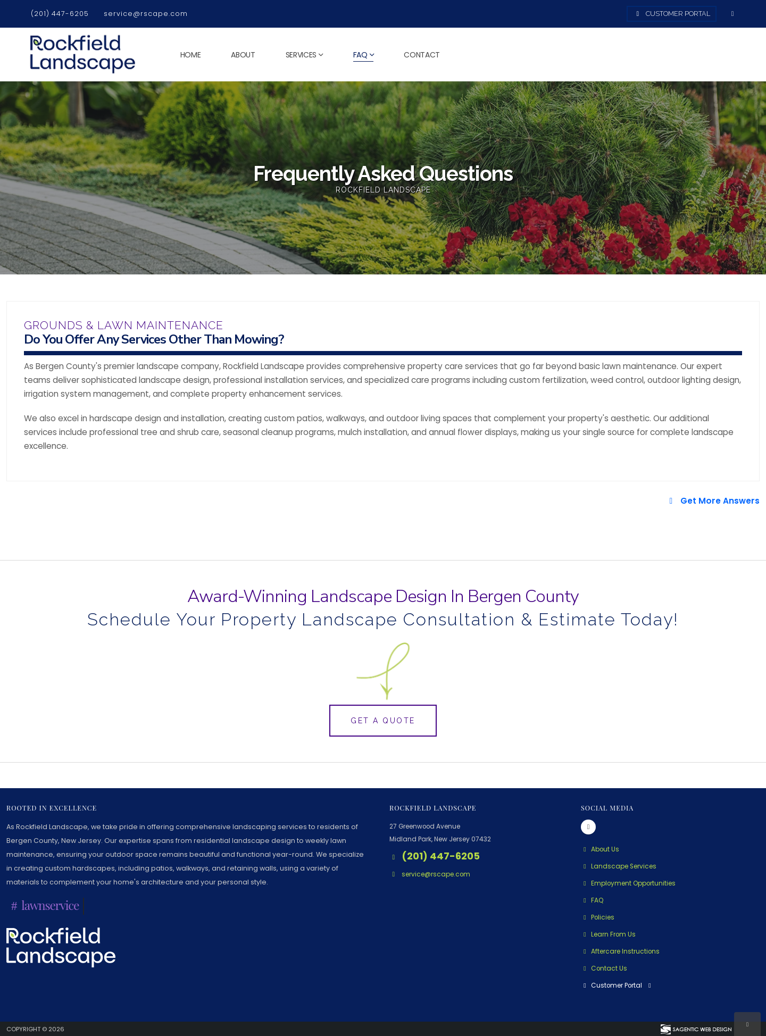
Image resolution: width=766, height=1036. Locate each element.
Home (190, 54)
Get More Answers (713, 500)
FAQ (360, 54)
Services (301, 54)
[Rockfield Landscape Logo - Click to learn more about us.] (60, 946)
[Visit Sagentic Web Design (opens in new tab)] (695, 1028)
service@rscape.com (146, 13)
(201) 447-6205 (60, 13)
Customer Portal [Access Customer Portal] (672, 14)
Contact (422, 54)
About (243, 54)
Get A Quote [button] (383, 720)
